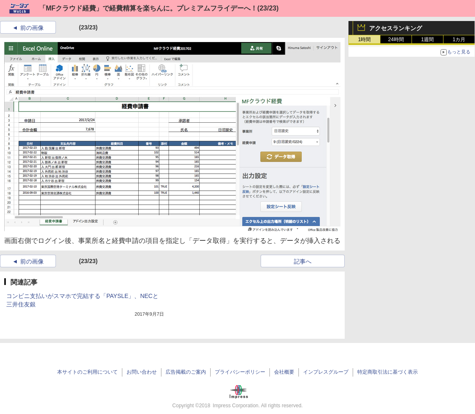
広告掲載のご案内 (186, 372)
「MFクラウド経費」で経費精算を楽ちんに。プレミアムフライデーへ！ (148, 8)
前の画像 (32, 27)
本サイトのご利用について (87, 372)
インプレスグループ (325, 372)
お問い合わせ (142, 372)
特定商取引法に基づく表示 (387, 372)
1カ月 (459, 39)
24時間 (396, 39)
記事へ (302, 261)
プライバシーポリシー (240, 372)
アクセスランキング (395, 28)
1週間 (427, 39)
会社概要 (284, 372)
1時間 (364, 39)
